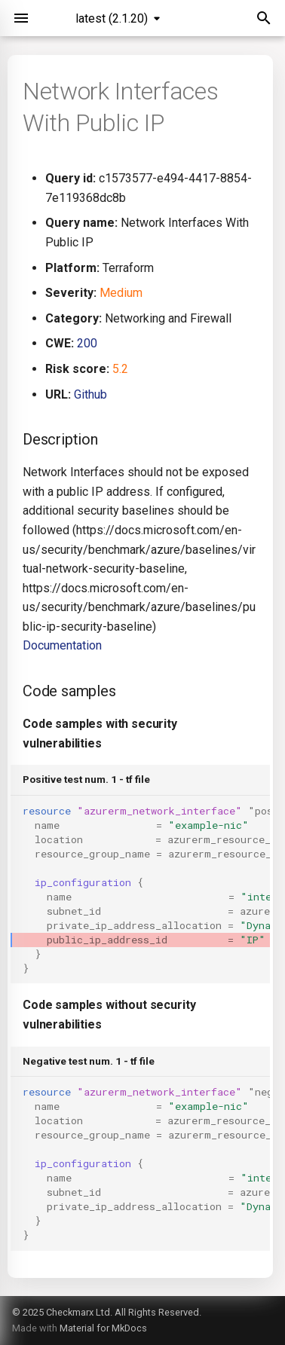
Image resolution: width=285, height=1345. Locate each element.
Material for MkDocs (103, 1328)
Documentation (62, 645)
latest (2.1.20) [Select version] (111, 18)
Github (90, 394)
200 (87, 343)
